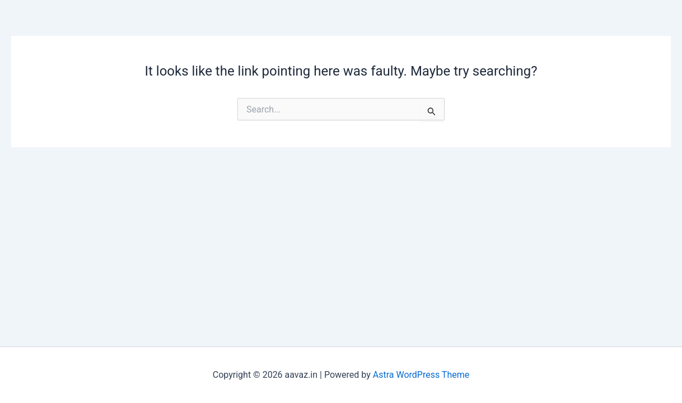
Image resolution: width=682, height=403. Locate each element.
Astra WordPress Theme (421, 374)
